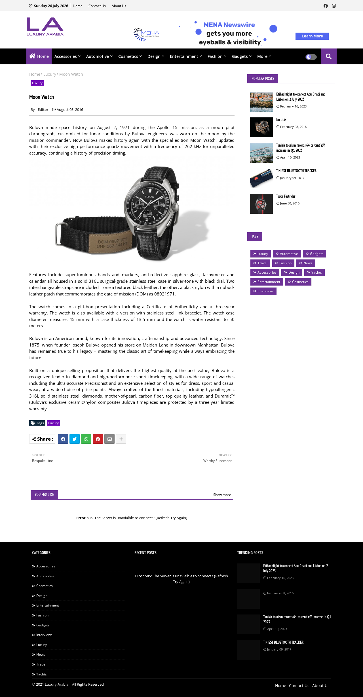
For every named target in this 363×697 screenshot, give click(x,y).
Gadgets (240, 56)
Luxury (49, 74)
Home (78, 5)
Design (154, 56)
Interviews (266, 291)
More (262, 56)
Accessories (65, 56)
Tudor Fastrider (285, 196)
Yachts (316, 272)
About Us (119, 5)
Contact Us (97, 5)
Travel (262, 263)
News (307, 263)
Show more (222, 494)
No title (281, 119)
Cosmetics (128, 56)
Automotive (97, 56)
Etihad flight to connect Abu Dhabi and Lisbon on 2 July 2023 (300, 97)
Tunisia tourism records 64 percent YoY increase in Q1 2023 (300, 148)
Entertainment (184, 56)
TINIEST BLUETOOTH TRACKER (296, 170)
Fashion (215, 56)
